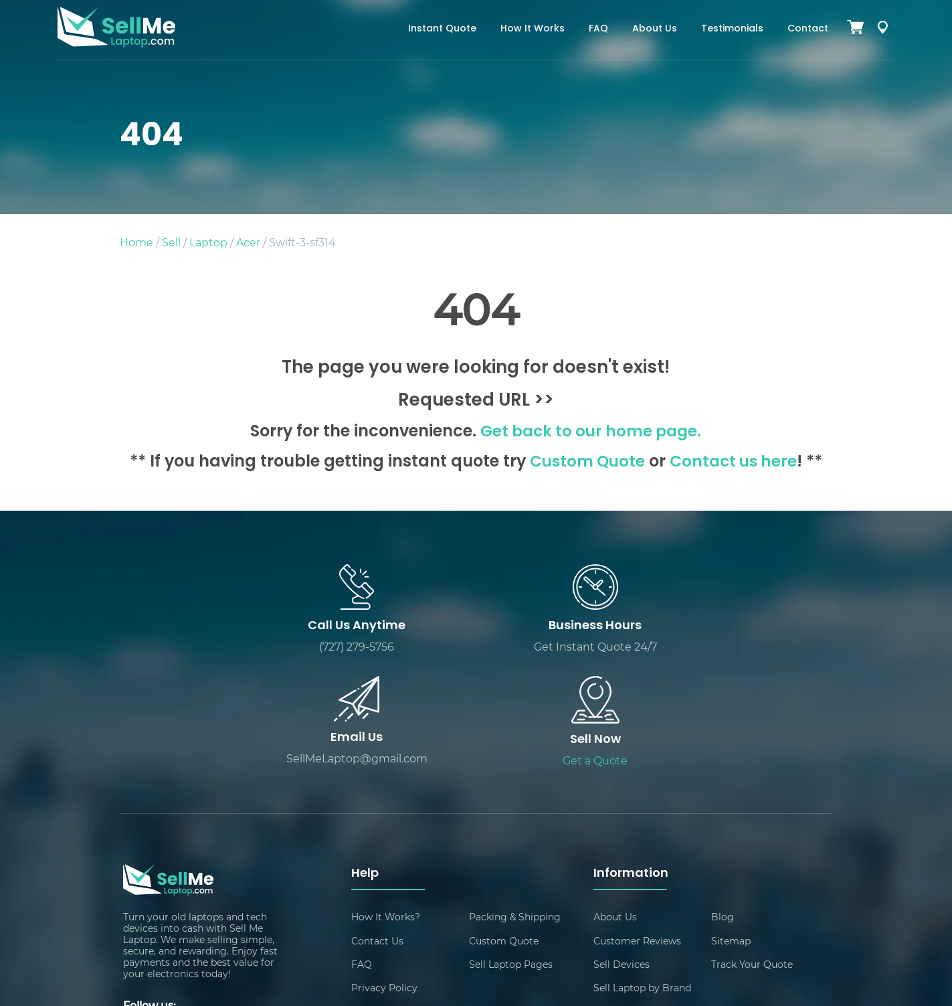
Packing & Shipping (515, 805)
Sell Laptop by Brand (642, 877)
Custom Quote (585, 462)
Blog (722, 805)
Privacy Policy (384, 877)
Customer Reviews (637, 829)
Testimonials (732, 29)
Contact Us (377, 829)
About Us (654, 29)
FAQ (598, 29)
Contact (807, 29)
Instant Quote (442, 29)
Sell (171, 242)
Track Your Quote (752, 853)
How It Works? (385, 805)
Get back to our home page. (591, 432)
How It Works (532, 29)
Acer (248, 242)
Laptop (208, 242)
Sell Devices (621, 853)
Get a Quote (743, 648)
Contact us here (734, 462)
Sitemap (731, 829)
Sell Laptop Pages (511, 853)
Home (136, 242)
